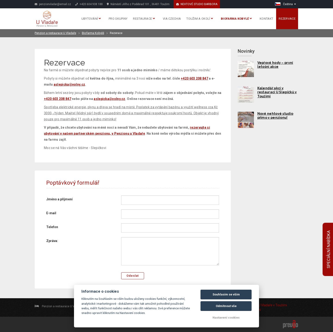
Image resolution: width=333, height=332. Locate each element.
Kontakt (266, 18)
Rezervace (287, 18)
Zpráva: (52, 241)
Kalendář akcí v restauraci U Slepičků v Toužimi (277, 92)
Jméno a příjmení (59, 199)
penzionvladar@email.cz (53, 4)
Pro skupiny (118, 18)
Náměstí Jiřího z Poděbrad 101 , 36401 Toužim (138, 4)
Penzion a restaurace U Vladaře (55, 33)
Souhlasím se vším (226, 294)
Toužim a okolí (199, 18)
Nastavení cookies (226, 317)
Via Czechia (172, 18)
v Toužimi (280, 305)
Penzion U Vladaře (259, 305)
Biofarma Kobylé (236, 18)
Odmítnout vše (226, 306)
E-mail (51, 213)
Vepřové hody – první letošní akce (275, 65)
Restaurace (144, 18)
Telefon (52, 227)
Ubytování (91, 18)
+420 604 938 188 (89, 4)
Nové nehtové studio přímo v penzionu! (275, 116)
